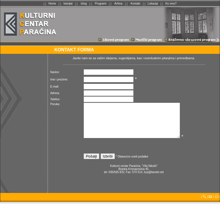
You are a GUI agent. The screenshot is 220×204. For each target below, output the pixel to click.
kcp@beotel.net (154, 172)
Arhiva (118, 3)
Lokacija (153, 3)
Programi (100, 3)
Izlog (84, 3)
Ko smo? (170, 3)
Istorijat (67, 3)
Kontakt (135, 3)
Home (52, 3)
